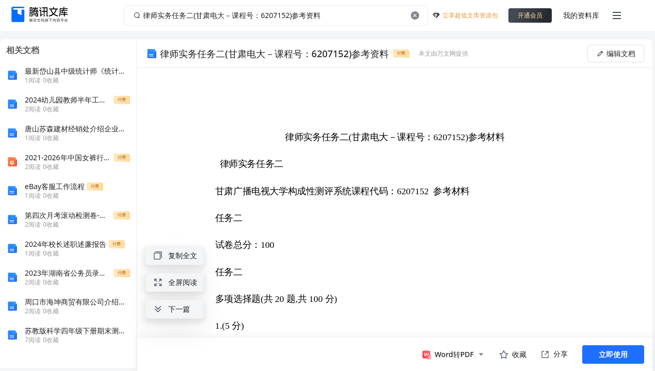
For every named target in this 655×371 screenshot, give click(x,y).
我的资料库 (581, 15)
